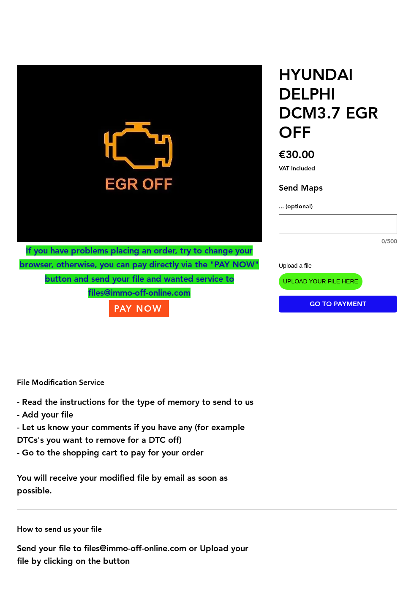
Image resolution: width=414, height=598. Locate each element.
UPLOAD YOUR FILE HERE (320, 281)
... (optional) (296, 206)
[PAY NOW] (139, 308)
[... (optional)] (338, 224)
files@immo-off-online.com (139, 293)
